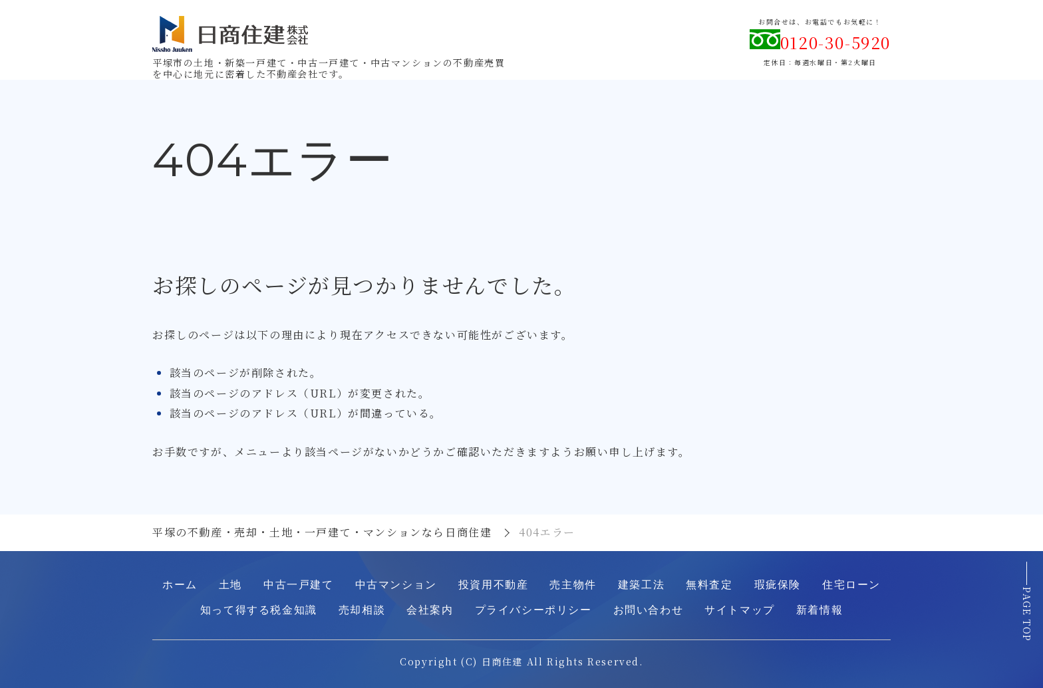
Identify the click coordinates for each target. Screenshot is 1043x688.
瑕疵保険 (777, 584)
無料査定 (709, 584)
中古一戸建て (298, 584)
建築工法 (641, 584)
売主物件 (572, 584)
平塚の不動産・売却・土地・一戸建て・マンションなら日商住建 (322, 532)
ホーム (180, 584)
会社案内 (429, 610)
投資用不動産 (493, 584)
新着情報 (819, 610)
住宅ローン (851, 584)
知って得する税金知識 (258, 610)
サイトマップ (739, 610)
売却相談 (362, 610)
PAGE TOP (1027, 615)
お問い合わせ (648, 610)
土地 (230, 584)
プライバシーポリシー (533, 610)
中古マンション (396, 584)
